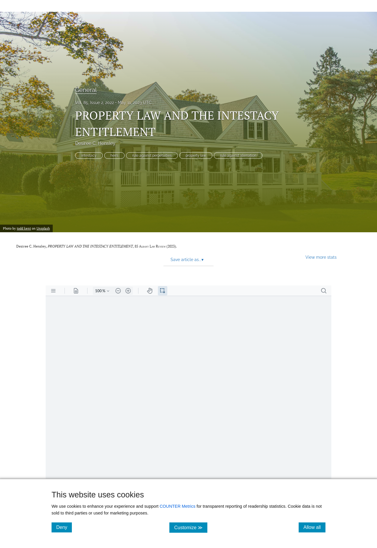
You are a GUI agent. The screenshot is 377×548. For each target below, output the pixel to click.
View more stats (321, 257)
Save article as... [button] (187, 259)
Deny (64, 527)
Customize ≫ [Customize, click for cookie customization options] (190, 527)
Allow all (314, 527)
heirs (114, 155)
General (86, 89)
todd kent (24, 228)
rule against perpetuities (152, 155)
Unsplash (43, 228)
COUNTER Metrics (178, 506)
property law (196, 155)
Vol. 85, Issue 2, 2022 (94, 102)
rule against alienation (238, 155)
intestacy (89, 155)
